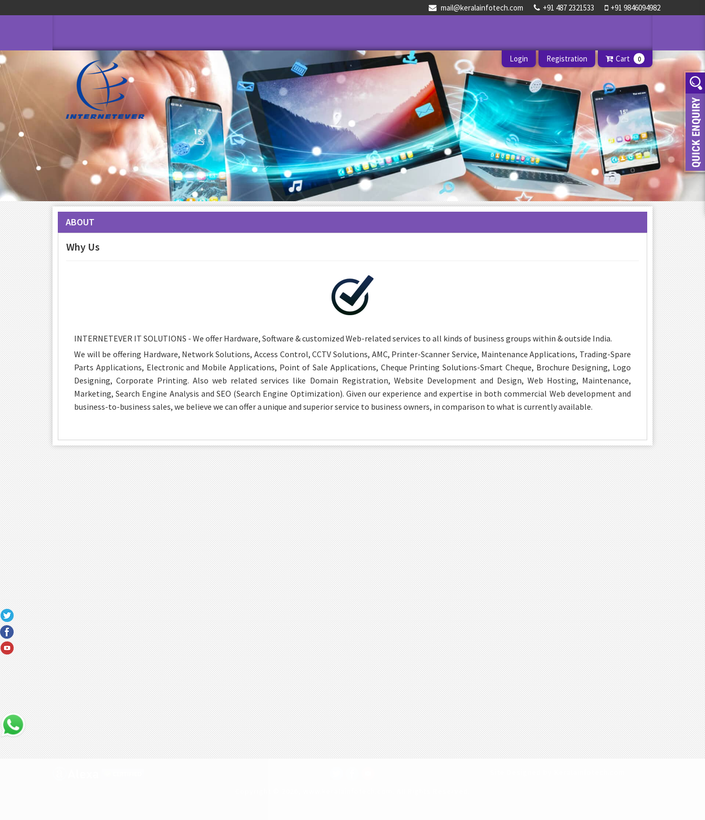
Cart (625, 58)
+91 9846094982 (632, 8)
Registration (566, 59)
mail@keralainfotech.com (476, 8)
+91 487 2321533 (564, 8)
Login (519, 59)
